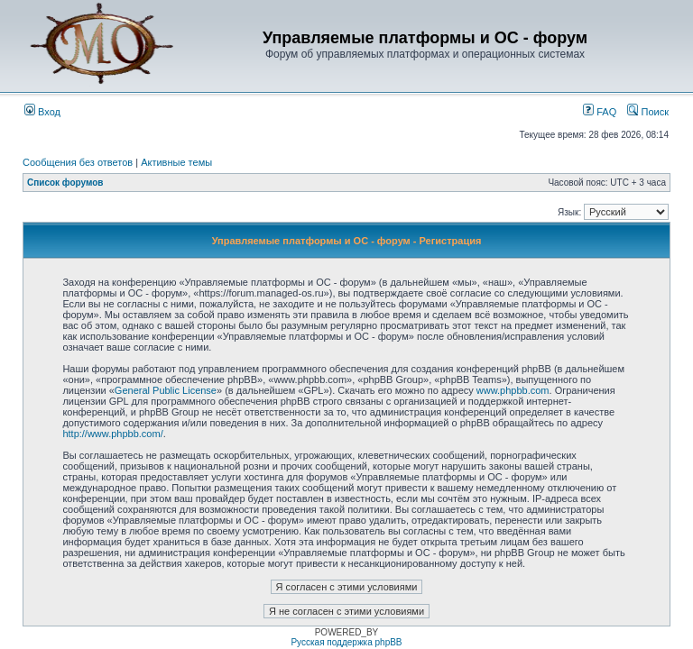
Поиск (648, 111)
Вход (42, 111)
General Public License (166, 390)
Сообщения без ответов (78, 162)
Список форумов (65, 182)
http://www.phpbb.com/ (112, 433)
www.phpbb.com (513, 390)
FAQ (599, 111)
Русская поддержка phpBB (346, 642)
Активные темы (176, 162)
